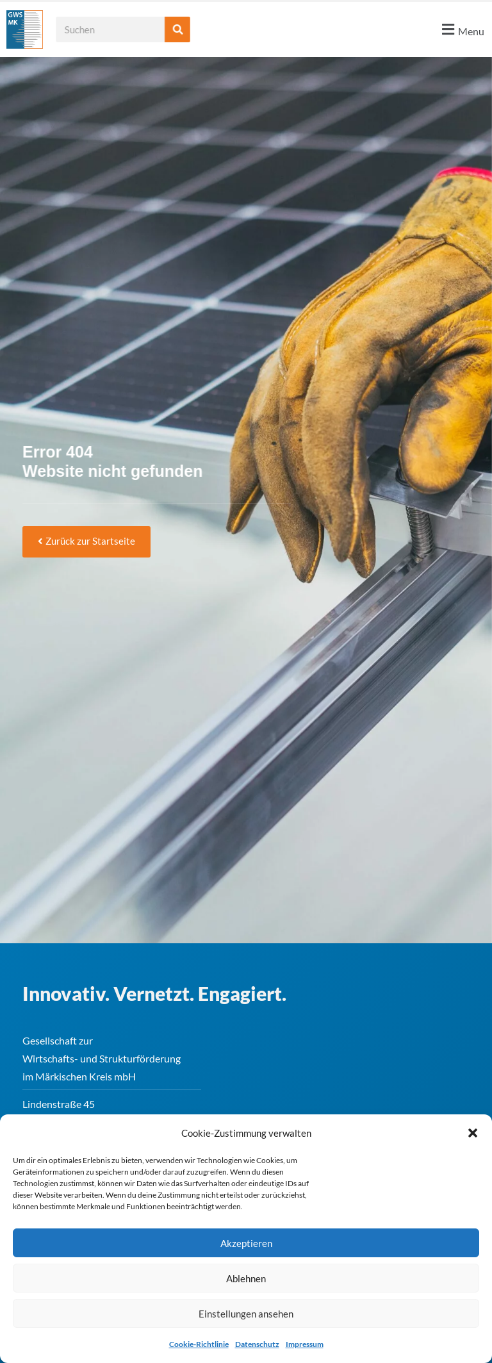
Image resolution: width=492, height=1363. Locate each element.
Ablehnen (246, 1278)
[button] (472, 1133)
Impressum (305, 1344)
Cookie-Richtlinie (199, 1344)
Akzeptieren (246, 1243)
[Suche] (195, 29)
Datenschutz (257, 1344)
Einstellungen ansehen (246, 1313)
